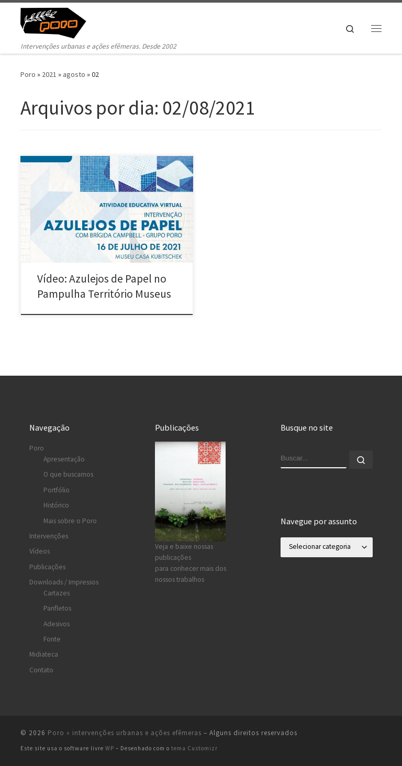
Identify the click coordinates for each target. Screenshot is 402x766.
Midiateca (43, 654)
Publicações (47, 566)
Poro (28, 74)
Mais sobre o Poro (70, 520)
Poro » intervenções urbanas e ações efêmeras (125, 732)
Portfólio (56, 490)
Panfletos (57, 608)
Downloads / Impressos (63, 582)
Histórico (56, 505)
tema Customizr (194, 748)
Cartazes (56, 593)
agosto (74, 74)
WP (109, 748)
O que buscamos (68, 474)
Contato (41, 670)
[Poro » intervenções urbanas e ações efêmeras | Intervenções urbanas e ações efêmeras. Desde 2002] (59, 21)
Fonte (52, 639)
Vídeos (39, 551)
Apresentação (64, 459)
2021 (49, 74)
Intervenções (48, 536)
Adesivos (56, 623)
